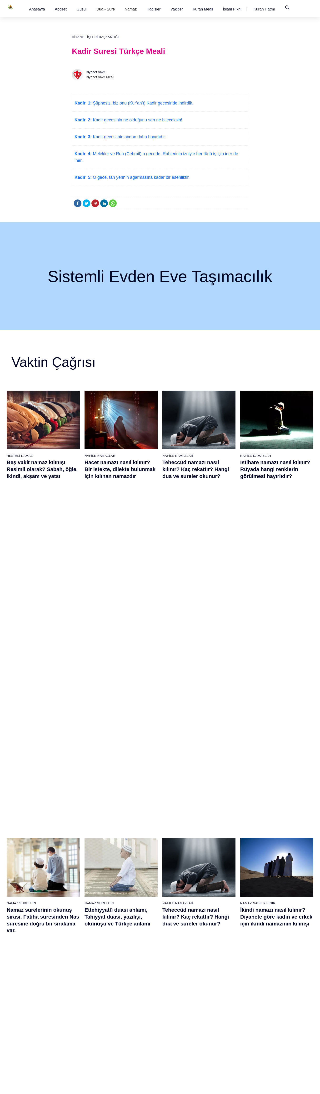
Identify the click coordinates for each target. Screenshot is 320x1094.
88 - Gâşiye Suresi (227, 990)
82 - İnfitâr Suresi (226, 940)
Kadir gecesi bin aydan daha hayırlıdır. (129, 136)
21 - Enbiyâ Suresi (79, 906)
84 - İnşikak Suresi (227, 956)
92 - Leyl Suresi (225, 1023)
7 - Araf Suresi (26, 948)
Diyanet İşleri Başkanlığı (95, 37)
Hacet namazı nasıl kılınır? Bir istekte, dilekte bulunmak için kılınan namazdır (120, 469)
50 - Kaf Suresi (125, 990)
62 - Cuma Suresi (177, 931)
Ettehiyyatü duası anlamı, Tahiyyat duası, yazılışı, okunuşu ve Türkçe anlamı (117, 591)
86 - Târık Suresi (225, 973)
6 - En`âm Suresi (28, 940)
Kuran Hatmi (264, 9)
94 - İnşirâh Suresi (226, 1040)
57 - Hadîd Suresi (127, 1048)
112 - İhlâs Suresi (275, 1031)
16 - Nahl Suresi (27, 1023)
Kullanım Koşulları (207, 1085)
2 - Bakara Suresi (28, 906)
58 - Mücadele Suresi (180, 898)
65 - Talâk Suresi (176, 956)
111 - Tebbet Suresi (277, 1023)
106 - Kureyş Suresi (277, 981)
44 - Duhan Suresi (127, 940)
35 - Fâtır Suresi (77, 1023)
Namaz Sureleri (21, 578)
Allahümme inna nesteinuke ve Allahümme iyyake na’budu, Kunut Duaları (119, 721)
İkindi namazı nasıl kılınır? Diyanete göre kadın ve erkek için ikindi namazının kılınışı (276, 591)
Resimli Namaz (20, 455)
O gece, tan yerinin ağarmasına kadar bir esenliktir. (141, 177)
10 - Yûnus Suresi (29, 973)
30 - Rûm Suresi (77, 981)
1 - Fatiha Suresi (28, 898)
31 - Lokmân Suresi (80, 990)
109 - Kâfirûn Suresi (277, 1006)
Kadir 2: (83, 120)
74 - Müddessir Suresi (180, 1031)
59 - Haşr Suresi (176, 906)
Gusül (81, 9)
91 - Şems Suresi (226, 1015)
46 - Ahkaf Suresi (127, 956)
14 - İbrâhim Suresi (30, 1006)
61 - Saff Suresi (175, 923)
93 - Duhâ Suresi (226, 1031)
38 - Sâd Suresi (77, 1048)
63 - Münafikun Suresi (180, 940)
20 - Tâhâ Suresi (77, 898)
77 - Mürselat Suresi (228, 898)
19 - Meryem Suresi (30, 1048)
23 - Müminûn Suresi (80, 923)
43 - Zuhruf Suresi (128, 931)
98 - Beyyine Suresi (277, 915)
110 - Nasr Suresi (275, 1015)
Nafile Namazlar (100, 455)
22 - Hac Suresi (76, 915)
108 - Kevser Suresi (277, 998)
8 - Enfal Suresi (26, 956)
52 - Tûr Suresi (125, 1006)
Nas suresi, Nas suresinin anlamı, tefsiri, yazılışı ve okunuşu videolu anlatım (38, 721)
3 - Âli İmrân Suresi (30, 915)
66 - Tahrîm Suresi (178, 965)
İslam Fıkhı (232, 9)
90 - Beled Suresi (226, 1006)
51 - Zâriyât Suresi (128, 998)
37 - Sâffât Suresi (78, 1040)
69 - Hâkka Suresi (177, 990)
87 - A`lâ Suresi (225, 981)
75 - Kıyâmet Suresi (179, 1040)
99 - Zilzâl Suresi (275, 923)
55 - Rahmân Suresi (129, 1031)
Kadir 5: (83, 177)
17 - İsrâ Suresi (27, 1031)
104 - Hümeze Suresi (278, 965)
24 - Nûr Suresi (76, 931)
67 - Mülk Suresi (176, 973)
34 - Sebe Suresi (77, 1015)
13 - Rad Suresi (27, 998)
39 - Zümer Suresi (127, 898)
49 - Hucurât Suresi (129, 981)
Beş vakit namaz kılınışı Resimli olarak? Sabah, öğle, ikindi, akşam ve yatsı (42, 469)
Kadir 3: (83, 136)
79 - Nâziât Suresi (226, 915)
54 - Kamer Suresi (128, 1023)
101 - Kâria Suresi (276, 940)
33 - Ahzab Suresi (78, 1006)
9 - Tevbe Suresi (27, 965)
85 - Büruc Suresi (226, 965)
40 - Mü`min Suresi (128, 906)
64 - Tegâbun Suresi (179, 948)
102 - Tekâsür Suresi (278, 948)
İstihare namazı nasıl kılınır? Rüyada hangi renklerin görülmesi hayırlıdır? (275, 469)
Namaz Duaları (98, 707)
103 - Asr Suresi (274, 956)
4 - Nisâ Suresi (26, 923)
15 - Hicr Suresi (27, 1015)
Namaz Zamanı (290, 1085)
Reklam (231, 1085)
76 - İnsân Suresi (177, 1048)
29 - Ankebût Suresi (80, 973)
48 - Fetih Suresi (127, 973)
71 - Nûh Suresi (176, 1006)
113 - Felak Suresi (276, 1040)
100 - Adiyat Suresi (276, 931)
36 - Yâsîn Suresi (78, 1031)
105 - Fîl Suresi (274, 973)
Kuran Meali (203, 9)
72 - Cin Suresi (175, 1015)
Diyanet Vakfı (95, 72)
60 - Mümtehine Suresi (180, 915)
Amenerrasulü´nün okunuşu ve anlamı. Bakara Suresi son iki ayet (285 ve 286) (198, 721)
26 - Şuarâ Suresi (78, 948)
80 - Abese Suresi (226, 923)
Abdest (61, 9)
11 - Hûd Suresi (27, 981)
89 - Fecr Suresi (225, 998)
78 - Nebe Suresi (226, 906)
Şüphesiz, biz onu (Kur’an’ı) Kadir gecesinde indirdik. (142, 103)
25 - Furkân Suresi (79, 940)
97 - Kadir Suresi (275, 906)
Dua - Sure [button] (105, 9)
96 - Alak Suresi (274, 898)
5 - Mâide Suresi (28, 931)
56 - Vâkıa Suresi (127, 1040)
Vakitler (176, 9)
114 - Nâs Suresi (275, 1048)
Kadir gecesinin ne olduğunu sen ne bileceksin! (137, 120)
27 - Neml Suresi (77, 956)
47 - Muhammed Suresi (132, 965)
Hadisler (154, 9)
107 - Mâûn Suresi (276, 990)
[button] (37, 9)
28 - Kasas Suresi (78, 965)
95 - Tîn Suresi (224, 1048)
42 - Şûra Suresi (126, 923)
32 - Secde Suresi (78, 998)
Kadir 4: (83, 153)
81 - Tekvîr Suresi (226, 931)
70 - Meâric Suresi (177, 998)
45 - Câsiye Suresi (128, 948)
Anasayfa (37, 9)
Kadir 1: (83, 103)
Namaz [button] (131, 9)
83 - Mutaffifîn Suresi (229, 948)
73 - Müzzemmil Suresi (181, 1023)
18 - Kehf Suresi (27, 1040)
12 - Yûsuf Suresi (28, 990)
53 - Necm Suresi (127, 1015)
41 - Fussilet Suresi (129, 915)
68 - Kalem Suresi (177, 981)
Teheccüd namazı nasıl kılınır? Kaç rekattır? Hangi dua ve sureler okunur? (195, 469)
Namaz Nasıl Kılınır (257, 578)
